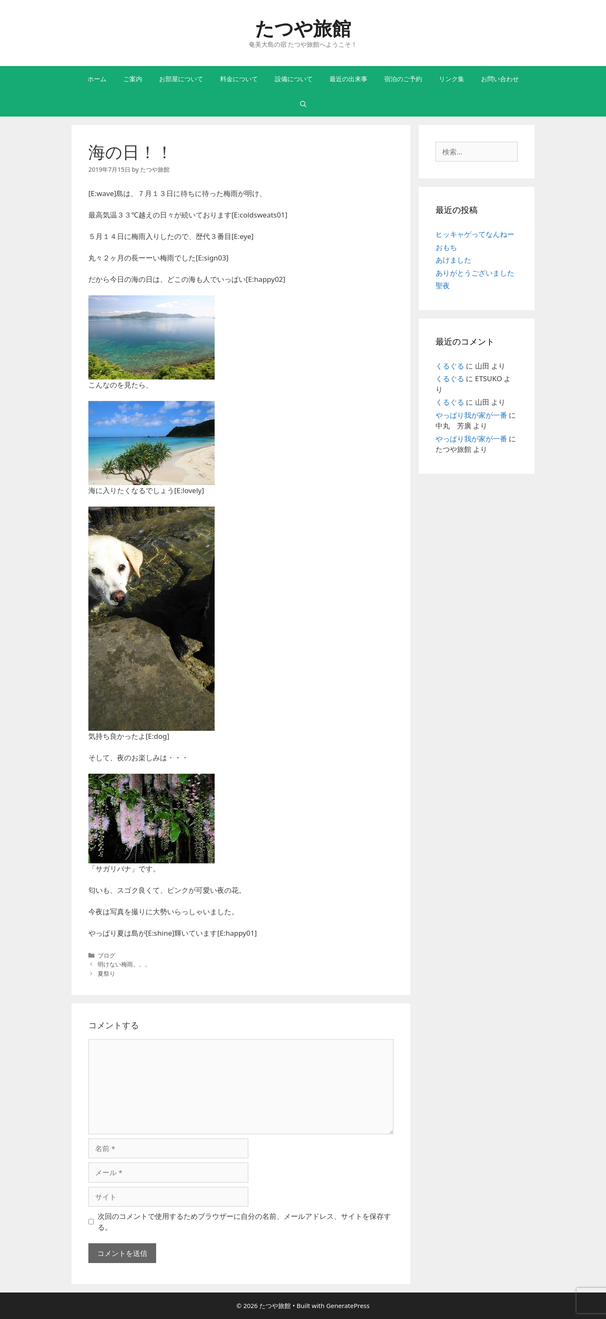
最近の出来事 (348, 78)
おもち (446, 247)
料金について (239, 78)
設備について (294, 78)
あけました (453, 260)
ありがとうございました (475, 273)
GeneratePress (347, 1305)
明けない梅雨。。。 (124, 964)
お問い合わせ (500, 78)
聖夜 (443, 285)
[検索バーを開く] (302, 104)
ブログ (106, 955)
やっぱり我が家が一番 (471, 415)
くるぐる (450, 366)
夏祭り (106, 973)
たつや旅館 (303, 28)
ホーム (97, 78)
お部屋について (181, 78)
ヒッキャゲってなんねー (475, 234)
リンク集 (451, 78)
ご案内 (132, 78)
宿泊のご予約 (403, 78)
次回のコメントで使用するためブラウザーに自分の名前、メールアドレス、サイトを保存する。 (244, 1221)
